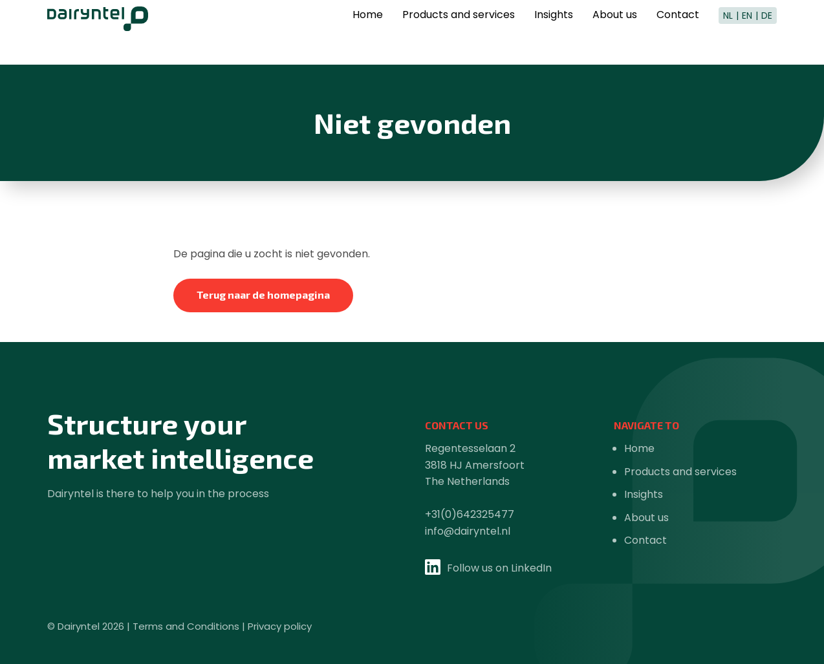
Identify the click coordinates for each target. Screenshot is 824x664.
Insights (553, 33)
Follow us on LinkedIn (499, 568)
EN (747, 32)
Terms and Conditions (186, 626)
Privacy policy (280, 626)
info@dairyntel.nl (467, 531)
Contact (677, 33)
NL (728, 32)
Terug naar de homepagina (263, 294)
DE (766, 32)
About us (614, 33)
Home (367, 33)
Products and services (458, 33)
